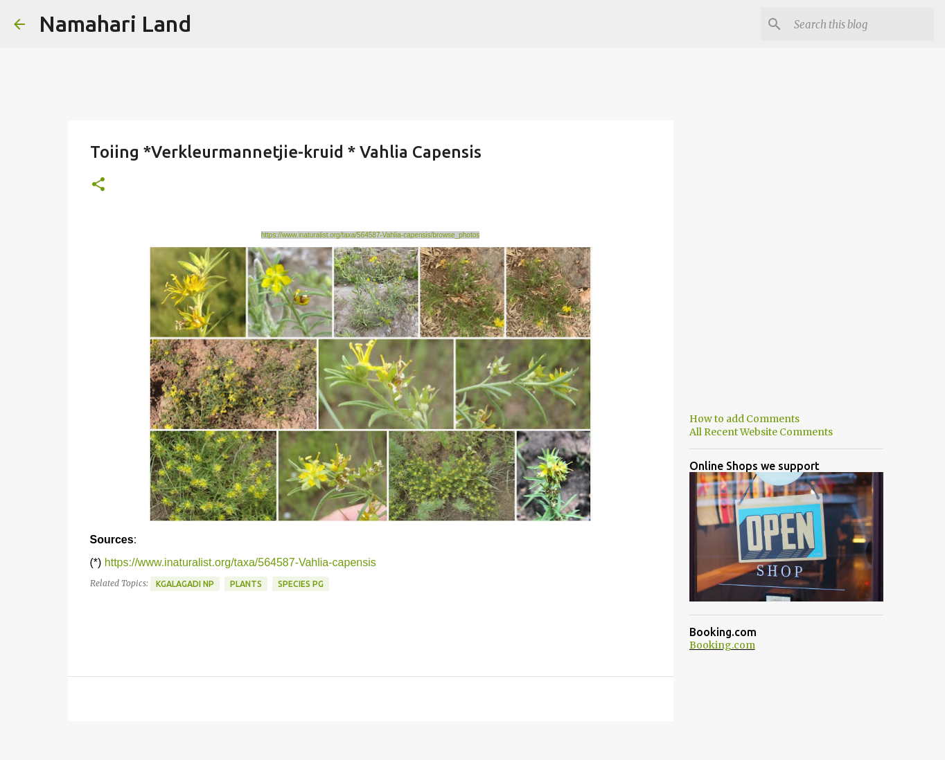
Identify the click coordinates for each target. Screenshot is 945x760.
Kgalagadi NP (185, 583)
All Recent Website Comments (761, 432)
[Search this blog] (861, 24)
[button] (98, 185)
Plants (246, 583)
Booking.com (722, 645)
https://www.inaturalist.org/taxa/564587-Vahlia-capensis (240, 562)
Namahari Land (115, 23)
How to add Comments (744, 419)
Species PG (301, 583)
